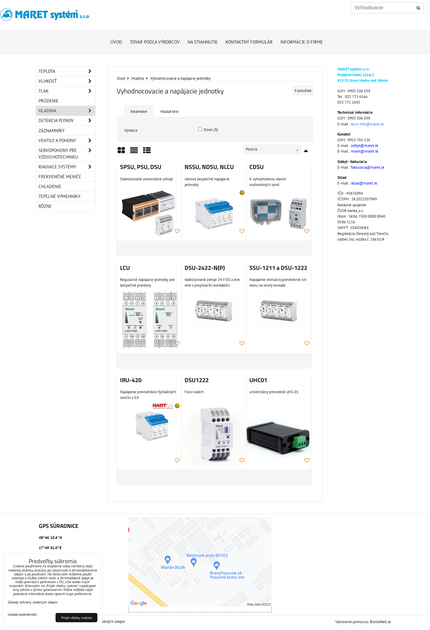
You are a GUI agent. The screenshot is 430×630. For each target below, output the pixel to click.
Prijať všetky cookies (76, 617)
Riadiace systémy (67, 167)
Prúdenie (49, 101)
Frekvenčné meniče (60, 176)
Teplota (67, 71)
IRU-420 (131, 380)
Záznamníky (51, 130)
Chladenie (50, 186)
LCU (125, 267)
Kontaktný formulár (249, 42)
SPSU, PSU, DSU (140, 166)
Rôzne (45, 206)
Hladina (67, 111)
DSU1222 (197, 380)
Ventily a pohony (67, 140)
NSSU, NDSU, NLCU (209, 166)
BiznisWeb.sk (380, 621)
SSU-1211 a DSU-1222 (278, 267)
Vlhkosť (67, 81)
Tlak (67, 91)
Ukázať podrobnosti (22, 614)
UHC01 (258, 380)
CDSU (256, 166)
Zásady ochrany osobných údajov (33, 602)
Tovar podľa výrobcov (155, 42)
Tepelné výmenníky (59, 196)
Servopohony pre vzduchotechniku (67, 154)
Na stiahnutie (203, 42)
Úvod (116, 42)
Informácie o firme (301, 42)
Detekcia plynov (67, 120)
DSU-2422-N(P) (205, 267)
